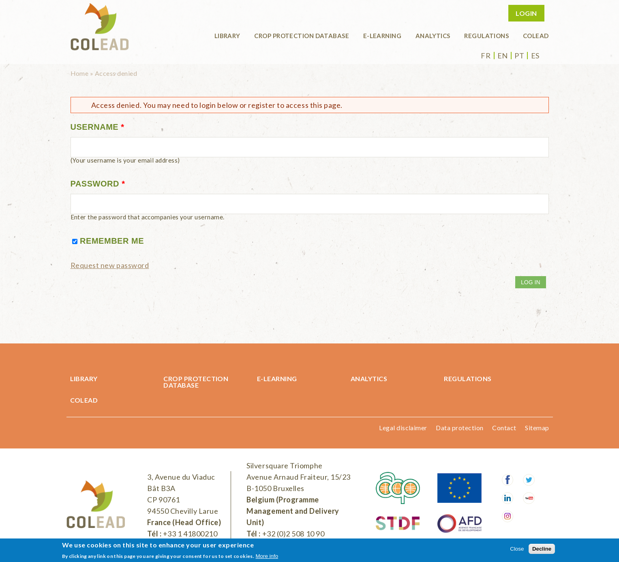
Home (80, 73)
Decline (541, 549)
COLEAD (536, 35)
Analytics (433, 35)
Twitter (529, 480)
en (502, 55)
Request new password (110, 265)
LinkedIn (508, 498)
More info (267, 556)
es (535, 55)
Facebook (508, 480)
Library (227, 35)
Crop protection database (301, 35)
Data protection (459, 427)
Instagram (508, 516)
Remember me (112, 240)
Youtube (529, 498)
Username (97, 127)
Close (517, 549)
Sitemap (537, 427)
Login (526, 13)
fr (485, 55)
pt (519, 55)
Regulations (486, 35)
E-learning (382, 35)
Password (98, 184)
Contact (504, 427)
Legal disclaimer (403, 427)
